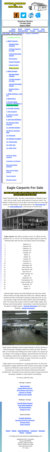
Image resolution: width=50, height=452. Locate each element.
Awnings (27, 29)
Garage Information (28, 308)
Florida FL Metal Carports (11, 156)
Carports (36, 29)
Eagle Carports (14, 68)
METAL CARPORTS (17, 33)
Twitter (23, 15)
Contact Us (41, 31)
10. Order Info (10, 145)
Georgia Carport (11, 180)
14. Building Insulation (13, 139)
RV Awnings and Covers (25, 390)
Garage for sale (25, 409)
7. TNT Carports (11, 111)
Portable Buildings (25, 418)
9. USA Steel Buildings (13, 119)
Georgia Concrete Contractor (25, 420)
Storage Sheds (25, 422)
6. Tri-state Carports (13, 108)
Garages (42, 431)
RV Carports (13, 59)
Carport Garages (14, 62)
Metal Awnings (25, 386)
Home (14, 29)
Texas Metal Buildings (25, 405)
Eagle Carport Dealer (25, 394)
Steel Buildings (23, 431)
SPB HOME (6, 33)
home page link (40, 204)
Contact (29, 433)
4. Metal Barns (11, 99)
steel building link (16, 206)
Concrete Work (23, 31)
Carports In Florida (25, 392)
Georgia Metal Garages (25, 403)
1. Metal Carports (12, 41)
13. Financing (10, 135)
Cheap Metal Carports (25, 388)
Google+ (37, 15)
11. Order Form (11, 148)
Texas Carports (11, 176)
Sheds (20, 29)
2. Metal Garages (11, 71)
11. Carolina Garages (13, 127)
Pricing (32, 31)
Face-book (16, 15)
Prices (21, 433)
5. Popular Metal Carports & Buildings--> (14, 103)
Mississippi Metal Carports (11, 165)
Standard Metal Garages (14, 75)
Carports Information (30, 306)
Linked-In (30, 15)
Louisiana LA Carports (13, 161)
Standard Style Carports (14, 45)
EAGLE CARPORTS (32, 33)
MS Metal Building (25, 407)
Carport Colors (14, 65)
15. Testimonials (11, 142)
